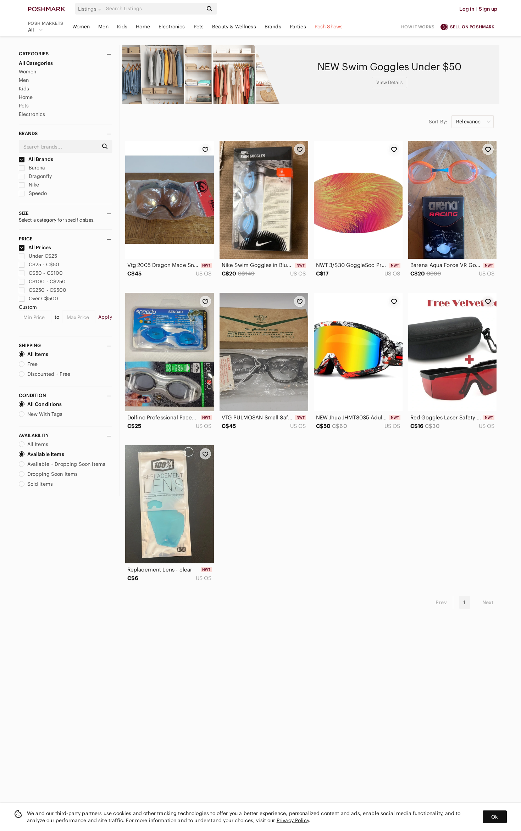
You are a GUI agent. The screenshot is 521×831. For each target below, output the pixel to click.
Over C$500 (39, 298)
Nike (29, 185)
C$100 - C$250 (42, 281)
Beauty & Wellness (234, 26)
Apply (105, 317)
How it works (417, 26)
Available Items (41, 454)
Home (143, 26)
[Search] (154, 9)
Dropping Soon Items (48, 474)
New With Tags (41, 414)
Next (488, 602)
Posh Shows (329, 26)
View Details (389, 82)
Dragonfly (35, 176)
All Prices (35, 247)
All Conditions (40, 404)
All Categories (36, 63)
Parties (298, 26)
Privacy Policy (293, 820)
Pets (199, 26)
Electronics (172, 26)
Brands (273, 26)
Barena (32, 167)
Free (28, 364)
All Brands (36, 159)
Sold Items (36, 484)
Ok (494, 817)
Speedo (33, 193)
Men (103, 26)
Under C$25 (38, 256)
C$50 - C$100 (41, 273)
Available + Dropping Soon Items (62, 464)
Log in (467, 9)
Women (81, 26)
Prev (441, 602)
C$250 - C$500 (43, 290)
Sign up (488, 9)
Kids (122, 26)
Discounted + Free (45, 374)
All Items (33, 354)
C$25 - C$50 (39, 264)
